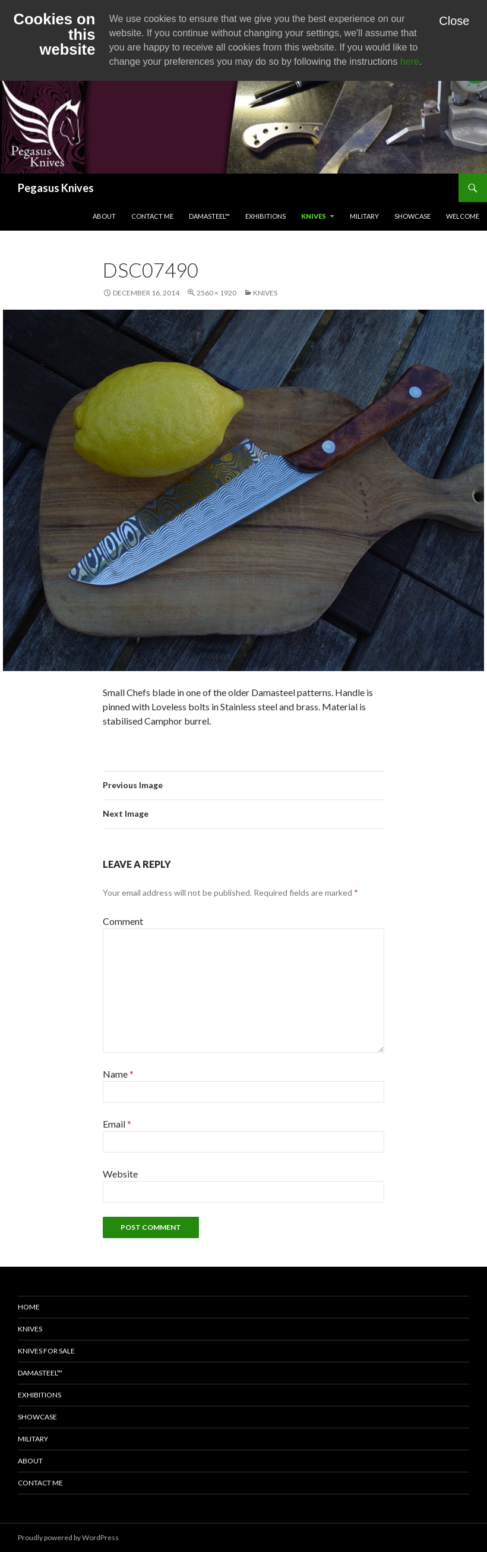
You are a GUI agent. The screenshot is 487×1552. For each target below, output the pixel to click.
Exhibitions (265, 216)
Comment (123, 921)
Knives (313, 216)
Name (118, 1073)
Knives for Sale (46, 1350)
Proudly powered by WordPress (68, 1537)
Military (364, 216)
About (104, 216)
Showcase (412, 216)
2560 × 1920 (216, 292)
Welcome (462, 216)
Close (454, 20)
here (409, 61)
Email (117, 1123)
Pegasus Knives (56, 187)
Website (120, 1173)
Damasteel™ (209, 216)
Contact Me (152, 216)
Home (29, 1306)
